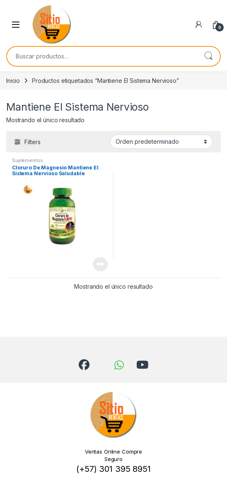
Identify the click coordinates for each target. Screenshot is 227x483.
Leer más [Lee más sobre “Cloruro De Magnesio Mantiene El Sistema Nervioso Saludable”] (100, 264)
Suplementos (27, 160)
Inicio (13, 80)
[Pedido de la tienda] (161, 142)
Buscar (208, 56)
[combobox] (102, 56)
